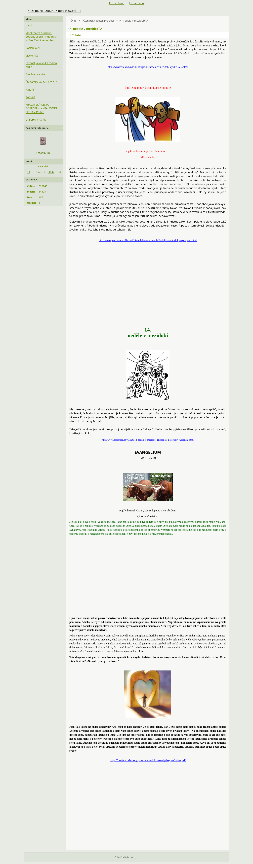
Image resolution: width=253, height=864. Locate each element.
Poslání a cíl (33, 48)
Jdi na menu (136, 3)
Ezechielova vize (35, 74)
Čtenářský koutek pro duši (98, 20)
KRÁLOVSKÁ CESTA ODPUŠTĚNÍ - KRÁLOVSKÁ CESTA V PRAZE (41, 108)
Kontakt (30, 97)
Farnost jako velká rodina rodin (41, 64)
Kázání (30, 89)
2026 (51, 172)
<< (28, 172)
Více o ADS (32, 55)
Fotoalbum (43, 153)
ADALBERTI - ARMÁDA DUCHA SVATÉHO (54, 11)
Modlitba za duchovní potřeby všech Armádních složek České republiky (41, 36)
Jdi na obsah (116, 3)
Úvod (73, 20)
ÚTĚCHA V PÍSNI (36, 119)
